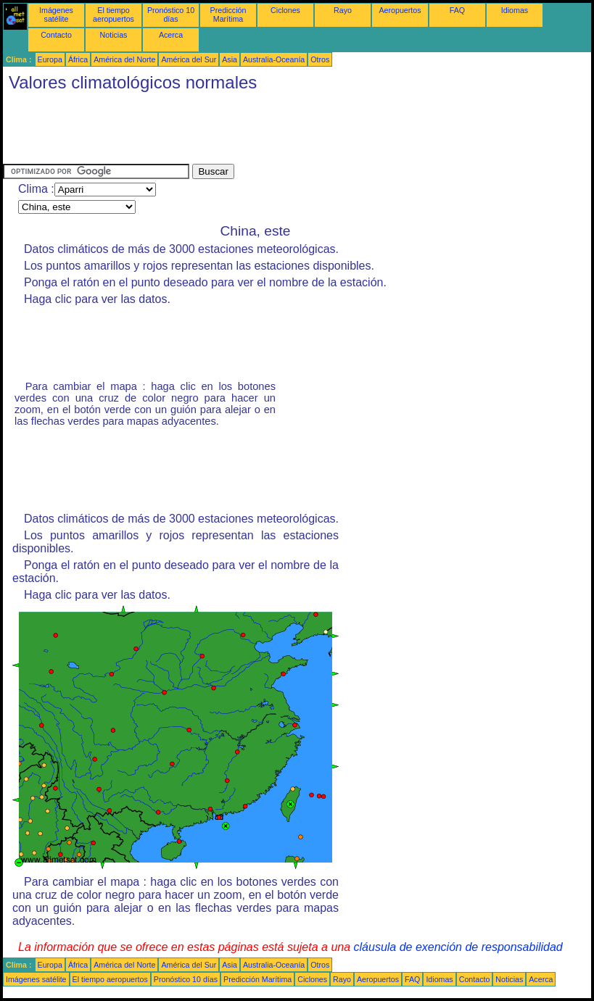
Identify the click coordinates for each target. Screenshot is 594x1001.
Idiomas (514, 10)
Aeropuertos (400, 10)
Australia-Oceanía (274, 59)
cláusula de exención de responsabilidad (458, 947)
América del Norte (124, 59)
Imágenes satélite (56, 14)
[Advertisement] (267, 131)
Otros (319, 59)
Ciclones (285, 10)
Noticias (114, 34)
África (78, 59)
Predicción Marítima (228, 14)
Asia (229, 59)
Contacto (56, 34)
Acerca (171, 34)
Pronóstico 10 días (170, 14)
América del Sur (188, 59)
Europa (50, 59)
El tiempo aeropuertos (113, 14)
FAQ (457, 10)
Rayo (343, 10)
